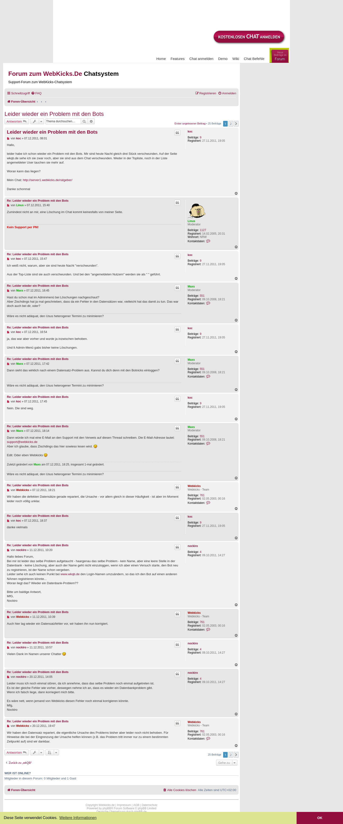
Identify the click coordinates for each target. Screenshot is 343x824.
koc (190, 131)
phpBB (107, 808)
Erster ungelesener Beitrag (190, 123)
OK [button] (319, 818)
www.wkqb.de (70, 574)
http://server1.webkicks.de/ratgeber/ (47, 180)
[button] (236, 124)
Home (161, 59)
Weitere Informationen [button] (77, 818)
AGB (136, 805)
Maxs (191, 286)
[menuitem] (36, 93)
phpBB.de (140, 811)
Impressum (124, 805)
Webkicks (194, 486)
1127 (203, 230)
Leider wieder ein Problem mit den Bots (54, 114)
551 (202, 295)
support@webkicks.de (22, 442)
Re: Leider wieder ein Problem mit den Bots (37, 200)
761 (202, 495)
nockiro (193, 546)
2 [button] (231, 124)
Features (178, 59)
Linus (191, 221)
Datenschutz (150, 805)
